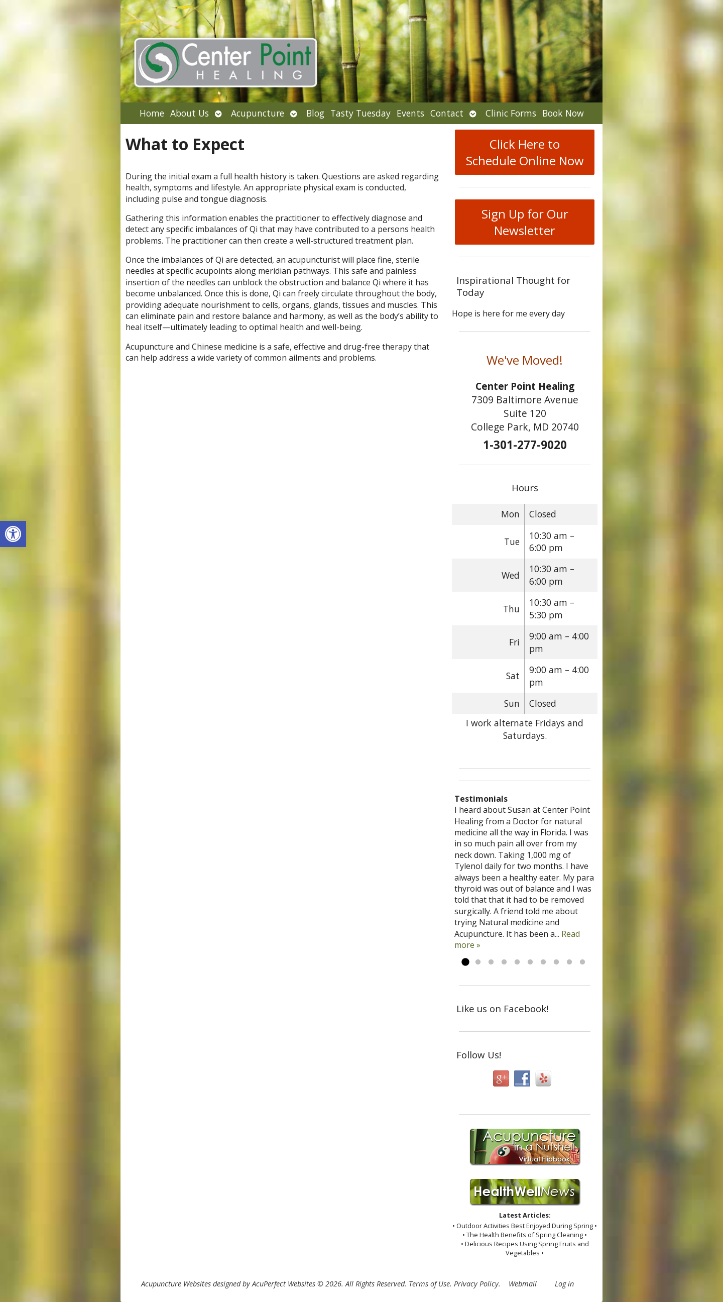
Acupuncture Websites (176, 1283)
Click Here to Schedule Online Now (525, 152)
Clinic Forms (511, 113)
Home (152, 113)
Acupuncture (257, 113)
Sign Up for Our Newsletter (524, 222)
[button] (13, 534)
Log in (564, 1283)
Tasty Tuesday (360, 113)
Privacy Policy (476, 1283)
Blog (315, 113)
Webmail (523, 1283)
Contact (446, 113)
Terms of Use (429, 1283)
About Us (189, 113)
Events (410, 113)
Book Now (563, 113)
